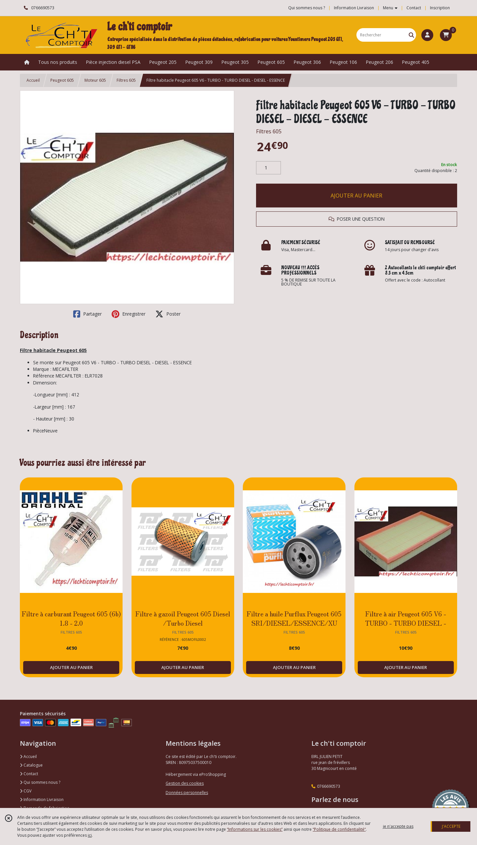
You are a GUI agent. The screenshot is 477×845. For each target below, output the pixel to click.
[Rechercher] (411, 34)
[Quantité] (268, 167)
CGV (25, 791)
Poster (168, 314)
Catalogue (31, 765)
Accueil (33, 80)
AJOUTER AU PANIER (356, 195)
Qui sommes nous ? (40, 782)
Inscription (440, 8)
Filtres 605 (126, 80)
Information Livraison (42, 799)
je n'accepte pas (398, 826)
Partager (87, 314)
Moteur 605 (95, 80)
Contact (413, 8)
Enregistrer (128, 314)
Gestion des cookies (185, 783)
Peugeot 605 (62, 80)
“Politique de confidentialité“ (339, 829)
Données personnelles (187, 792)
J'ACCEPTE (451, 826)
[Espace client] (427, 35)
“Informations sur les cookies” (255, 829)
